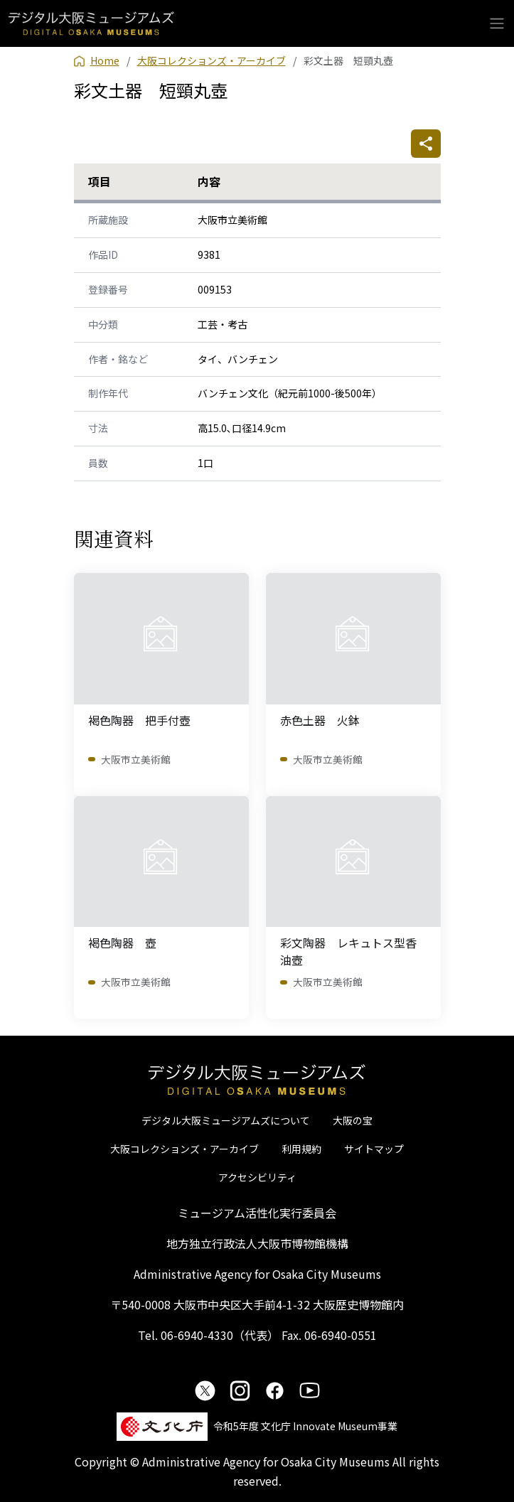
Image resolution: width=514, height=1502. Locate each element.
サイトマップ (374, 1149)
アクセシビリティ (257, 1177)
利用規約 (301, 1149)
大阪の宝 (353, 1120)
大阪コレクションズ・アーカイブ (184, 1149)
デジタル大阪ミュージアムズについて (225, 1120)
